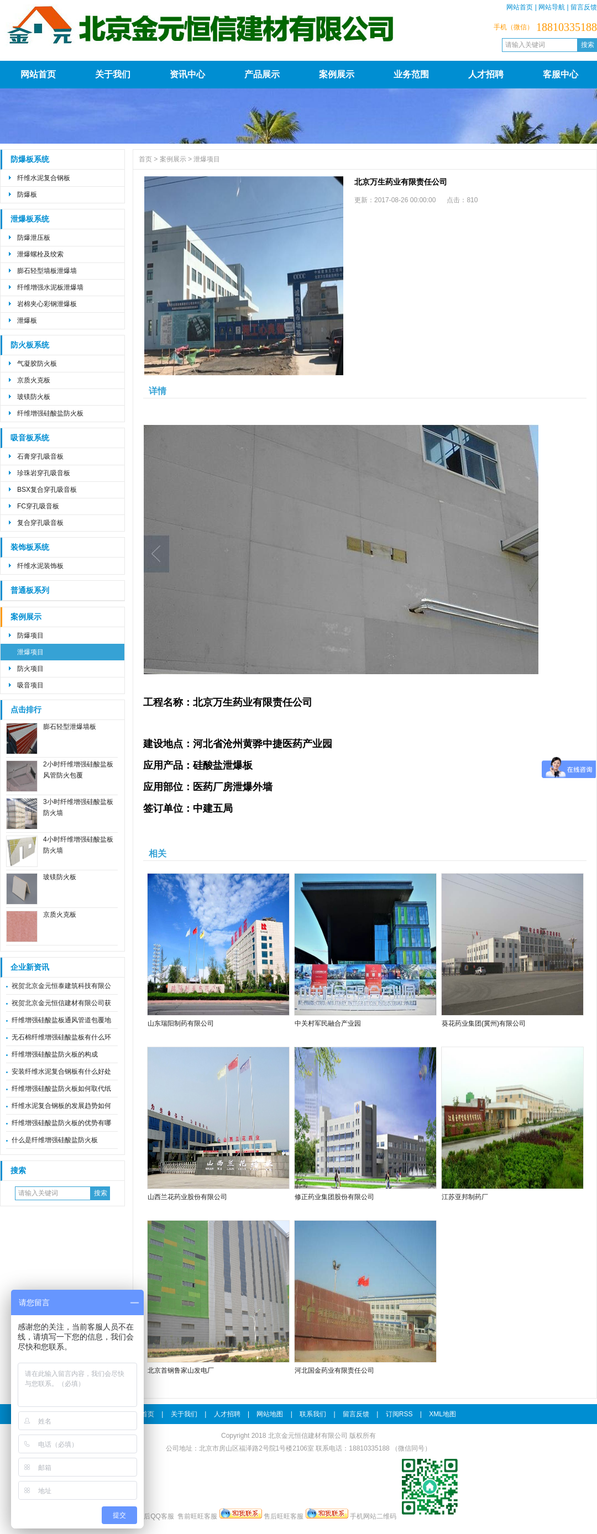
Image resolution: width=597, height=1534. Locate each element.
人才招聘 (486, 74)
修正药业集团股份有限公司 (334, 1197)
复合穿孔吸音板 (40, 523)
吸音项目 (30, 685)
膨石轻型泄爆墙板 (69, 727)
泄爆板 (27, 320)
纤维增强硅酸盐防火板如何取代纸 (61, 1088)
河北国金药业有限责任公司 (334, 1370)
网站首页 (519, 7)
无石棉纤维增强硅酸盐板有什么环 (61, 1037)
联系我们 (313, 1414)
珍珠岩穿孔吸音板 (43, 473)
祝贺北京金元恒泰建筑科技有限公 (61, 986)
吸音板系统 (30, 438)
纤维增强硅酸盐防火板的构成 (55, 1054)
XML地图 (442, 1414)
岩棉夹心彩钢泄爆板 (47, 304)
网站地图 (269, 1414)
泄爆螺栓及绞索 (40, 254)
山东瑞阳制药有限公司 (181, 1023)
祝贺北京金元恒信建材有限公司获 (61, 1003)
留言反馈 (583, 7)
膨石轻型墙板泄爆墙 (47, 271)
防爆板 (27, 194)
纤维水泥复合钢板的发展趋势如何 (61, 1106)
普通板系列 (30, 590)
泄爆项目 (30, 652)
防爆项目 (30, 635)
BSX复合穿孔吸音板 (47, 489)
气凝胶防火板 (37, 363)
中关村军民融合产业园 (328, 1023)
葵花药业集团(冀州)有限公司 (484, 1023)
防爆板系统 (30, 159)
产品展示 (262, 74)
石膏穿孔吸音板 (40, 456)
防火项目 (30, 669)
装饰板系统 (30, 547)
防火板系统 (30, 345)
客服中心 (560, 74)
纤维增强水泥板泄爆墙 (50, 287)
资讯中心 (187, 74)
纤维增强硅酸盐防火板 (50, 413)
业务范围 (411, 74)
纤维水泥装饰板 (40, 566)
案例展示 (336, 74)
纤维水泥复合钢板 (43, 178)
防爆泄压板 (33, 237)
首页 (145, 159)
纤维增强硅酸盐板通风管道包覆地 (61, 1020)
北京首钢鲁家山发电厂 (181, 1370)
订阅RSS (399, 1414)
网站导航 (551, 7)
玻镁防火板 (33, 397)
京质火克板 (33, 380)
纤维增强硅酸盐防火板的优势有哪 (61, 1123)
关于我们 (112, 74)
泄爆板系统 (30, 219)
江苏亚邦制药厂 (465, 1197)
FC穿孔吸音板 (38, 506)
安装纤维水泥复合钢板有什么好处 (61, 1071)
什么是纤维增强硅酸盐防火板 (55, 1140)
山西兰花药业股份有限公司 (187, 1197)
